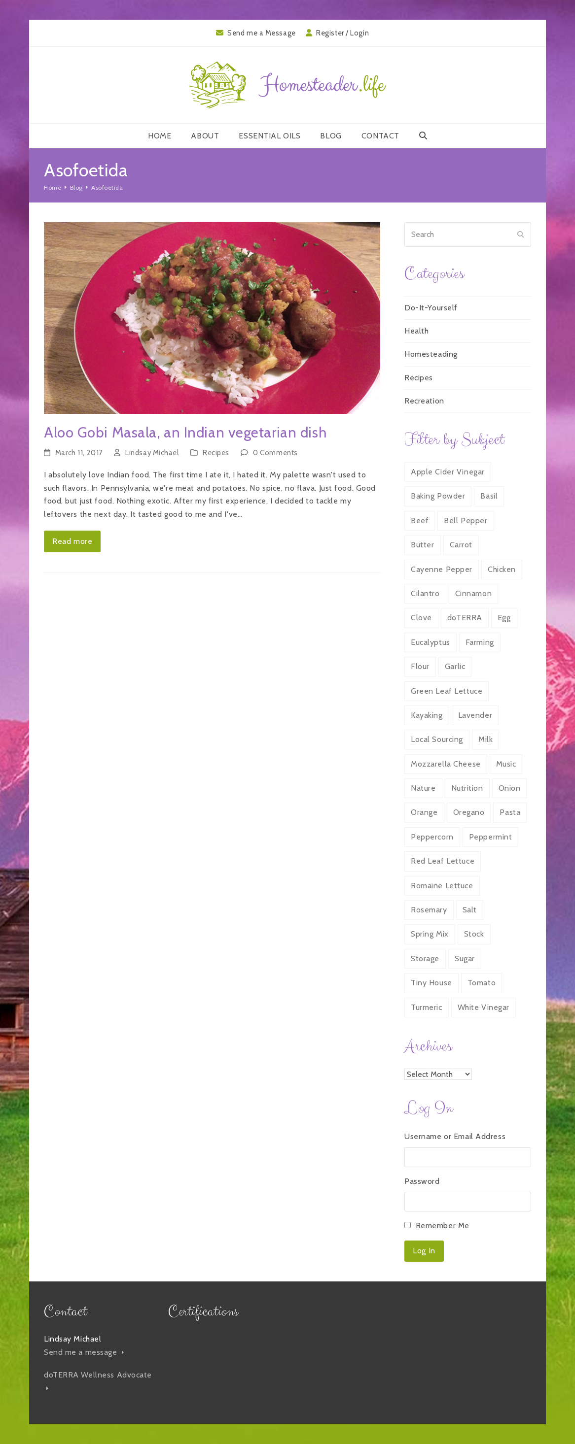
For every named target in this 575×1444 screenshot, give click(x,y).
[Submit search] (520, 234)
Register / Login (342, 33)
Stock (474, 934)
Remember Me (442, 1225)
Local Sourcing (437, 739)
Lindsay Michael (152, 452)
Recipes (216, 452)
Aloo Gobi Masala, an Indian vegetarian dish (185, 432)
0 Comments (275, 452)
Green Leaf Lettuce (446, 691)
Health (416, 331)
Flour (420, 666)
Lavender (475, 715)
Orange (424, 812)
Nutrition (467, 788)
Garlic (455, 666)
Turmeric (426, 1007)
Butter (422, 544)
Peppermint (490, 836)
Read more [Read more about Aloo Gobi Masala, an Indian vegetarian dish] (72, 541)
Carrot (461, 544)
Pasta (510, 812)
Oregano (469, 812)
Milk (485, 739)
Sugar (465, 958)
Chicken (502, 569)
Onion (510, 788)
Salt (470, 909)
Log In (424, 1250)
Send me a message (84, 1352)
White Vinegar (483, 1007)
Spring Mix (430, 934)
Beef (420, 520)
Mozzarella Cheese (446, 764)
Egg (504, 617)
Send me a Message (261, 33)
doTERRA (464, 617)
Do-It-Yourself (431, 307)
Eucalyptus (430, 642)
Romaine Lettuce (442, 885)
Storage (425, 958)
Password (421, 1181)
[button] (423, 136)
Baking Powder (438, 496)
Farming (480, 642)
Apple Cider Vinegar (448, 471)
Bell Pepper (465, 520)
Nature (423, 788)
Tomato (481, 982)
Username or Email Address (454, 1136)
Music (506, 764)
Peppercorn (432, 836)
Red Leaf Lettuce (442, 861)
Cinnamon (473, 593)
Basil (489, 496)
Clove (421, 617)
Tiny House (431, 982)
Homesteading (431, 354)
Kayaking (426, 715)
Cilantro (425, 593)
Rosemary (429, 909)
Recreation (424, 400)
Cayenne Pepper (441, 569)
